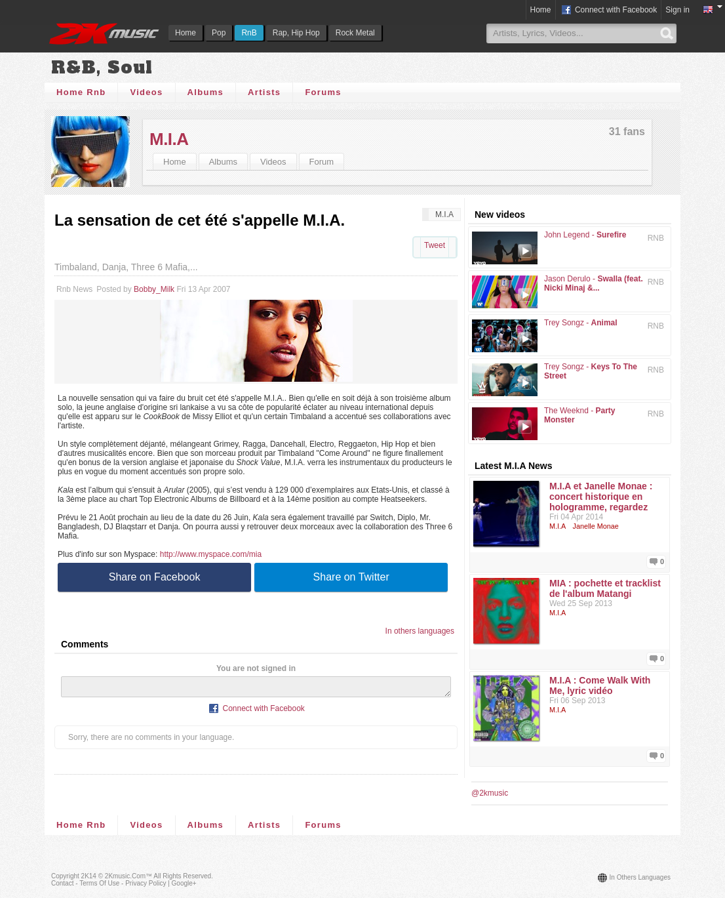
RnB (248, 32)
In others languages (419, 631)
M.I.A (169, 139)
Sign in (677, 9)
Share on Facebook (155, 576)
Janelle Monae (596, 526)
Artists (264, 92)
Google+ (184, 883)
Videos (146, 92)
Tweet (434, 245)
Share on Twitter (351, 576)
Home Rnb (81, 92)
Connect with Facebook (608, 10)
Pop (218, 32)
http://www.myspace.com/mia (211, 554)
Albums (205, 92)
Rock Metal (355, 32)
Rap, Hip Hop (296, 32)
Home (185, 32)
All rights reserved (182, 876)
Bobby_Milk (154, 289)
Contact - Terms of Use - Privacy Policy (108, 883)
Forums (323, 92)
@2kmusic (489, 793)
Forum (321, 162)
